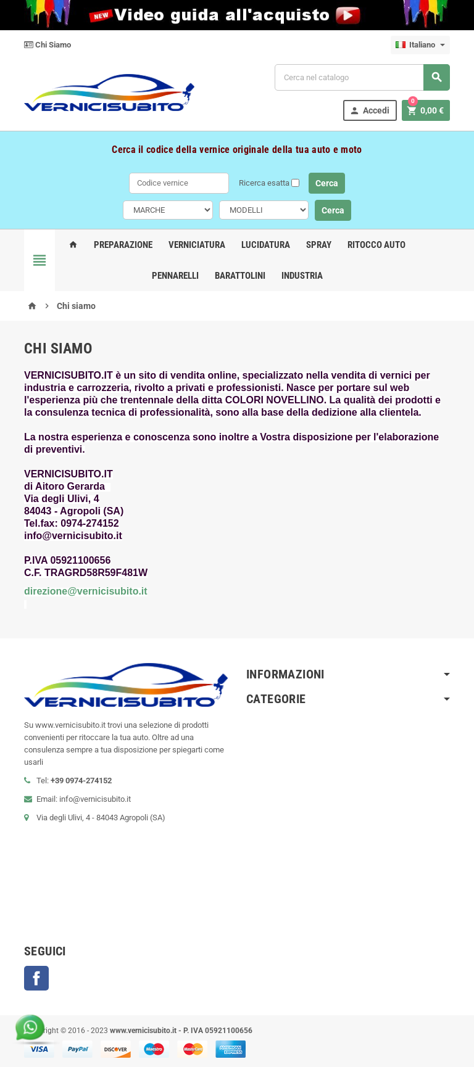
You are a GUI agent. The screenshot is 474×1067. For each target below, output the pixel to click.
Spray (318, 244)
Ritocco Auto (376, 244)
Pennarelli (175, 275)
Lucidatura (265, 244)
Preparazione (123, 244)
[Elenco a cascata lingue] (420, 45)
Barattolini (240, 275)
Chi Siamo (47, 44)
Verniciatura (196, 244)
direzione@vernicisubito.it (86, 591)
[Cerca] (362, 77)
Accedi (369, 110)
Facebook (36, 978)
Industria (302, 275)
